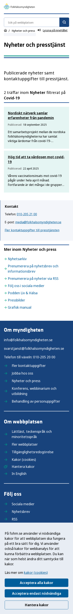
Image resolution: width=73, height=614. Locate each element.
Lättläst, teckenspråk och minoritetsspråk (32, 434)
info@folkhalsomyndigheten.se (28, 339)
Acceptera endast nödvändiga (36, 593)
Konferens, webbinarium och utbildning (34, 391)
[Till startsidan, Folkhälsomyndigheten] (19, 6)
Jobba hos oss (22, 373)
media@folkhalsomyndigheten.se (38, 222)
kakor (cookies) (36, 572)
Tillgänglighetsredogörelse (33, 452)
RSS (14, 519)
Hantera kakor (36, 605)
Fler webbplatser (25, 444)
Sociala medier (23, 504)
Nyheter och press (26, 380)
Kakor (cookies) (24, 459)
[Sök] (64, 22)
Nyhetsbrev (21, 511)
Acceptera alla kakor (36, 582)
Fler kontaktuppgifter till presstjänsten (32, 230)
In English (19, 473)
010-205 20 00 (44, 357)
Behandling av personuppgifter (36, 401)
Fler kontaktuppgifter (29, 365)
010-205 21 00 (27, 214)
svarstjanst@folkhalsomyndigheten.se (34, 348)
